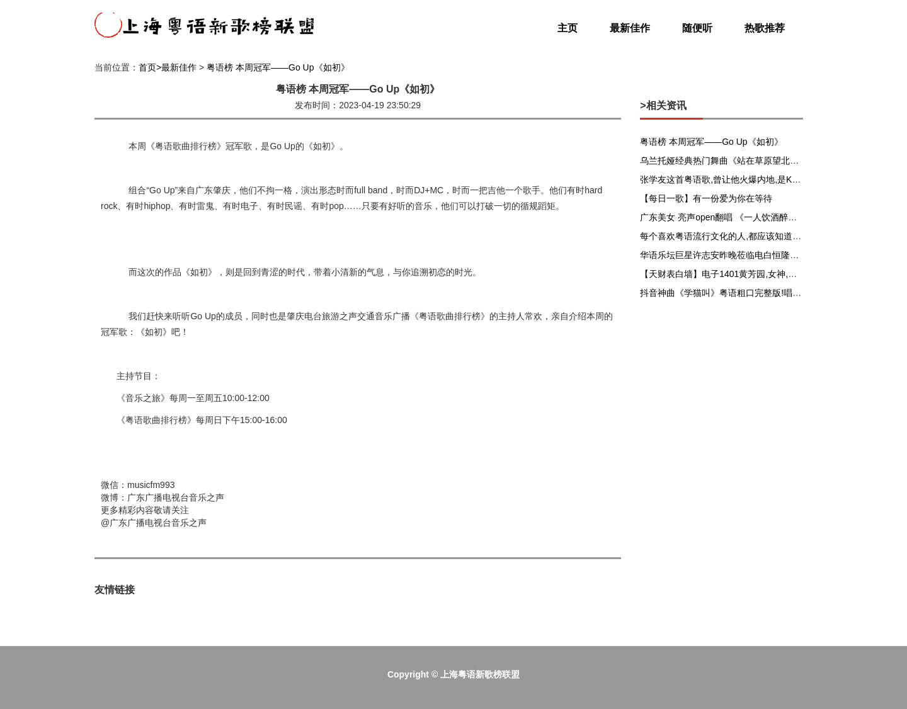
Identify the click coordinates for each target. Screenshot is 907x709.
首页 (147, 67)
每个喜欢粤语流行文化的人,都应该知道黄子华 (729, 236)
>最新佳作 (176, 67)
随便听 (697, 28)
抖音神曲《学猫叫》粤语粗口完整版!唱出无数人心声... (746, 293)
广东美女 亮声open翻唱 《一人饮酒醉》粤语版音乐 (740, 217)
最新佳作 (630, 28)
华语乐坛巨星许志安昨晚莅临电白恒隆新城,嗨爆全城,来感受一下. (767, 255)
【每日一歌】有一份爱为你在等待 (706, 198)
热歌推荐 (764, 28)
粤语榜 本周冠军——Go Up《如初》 (278, 67)
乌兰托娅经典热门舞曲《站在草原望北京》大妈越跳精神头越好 (763, 161)
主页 (567, 28)
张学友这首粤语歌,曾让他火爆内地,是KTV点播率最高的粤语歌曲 (765, 179)
